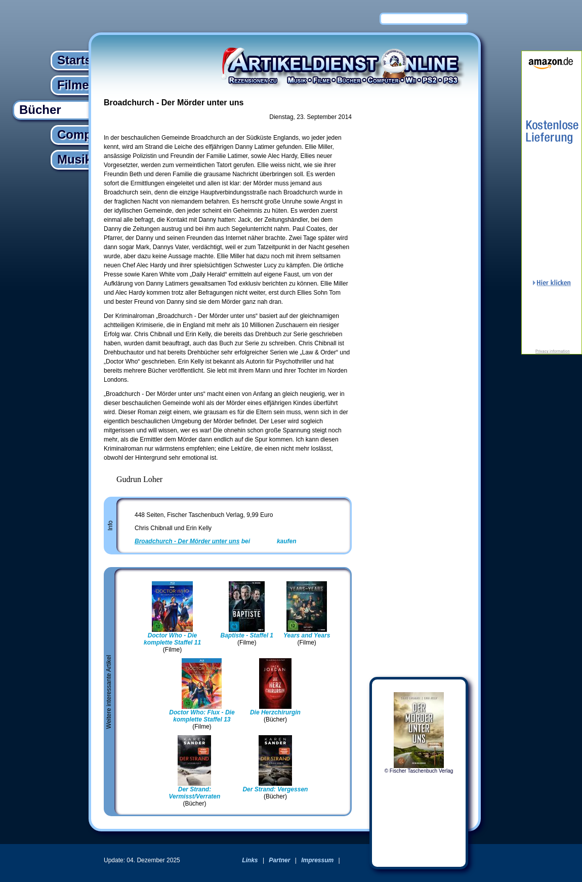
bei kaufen (216, 541)
